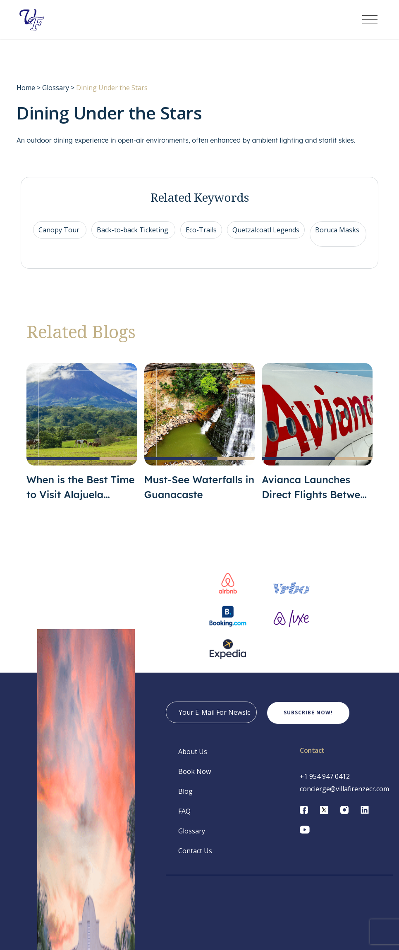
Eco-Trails (201, 236)
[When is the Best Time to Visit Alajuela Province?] (81, 438)
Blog (185, 797)
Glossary (55, 93)
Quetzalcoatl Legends (265, 236)
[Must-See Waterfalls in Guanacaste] (199, 438)
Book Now (194, 777)
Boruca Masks (338, 236)
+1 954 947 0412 (325, 782)
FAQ (184, 817)
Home (26, 93)
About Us (192, 757)
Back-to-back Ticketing (133, 236)
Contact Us (195, 857)
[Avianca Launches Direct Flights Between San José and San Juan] (317, 438)
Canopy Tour (59, 236)
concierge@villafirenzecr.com (344, 795)
